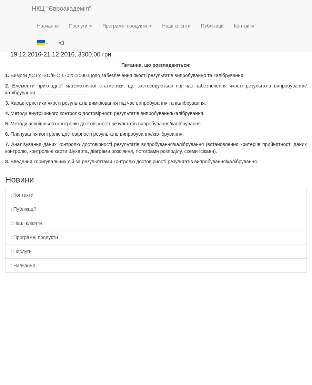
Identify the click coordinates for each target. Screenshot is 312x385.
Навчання (48, 26)
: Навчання (23, 265)
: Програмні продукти (34, 237)
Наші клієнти (176, 26)
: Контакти (22, 195)
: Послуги (21, 251)
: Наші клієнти (26, 223)
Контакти (244, 26)
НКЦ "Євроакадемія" (61, 8)
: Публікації (23, 209)
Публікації (212, 26)
